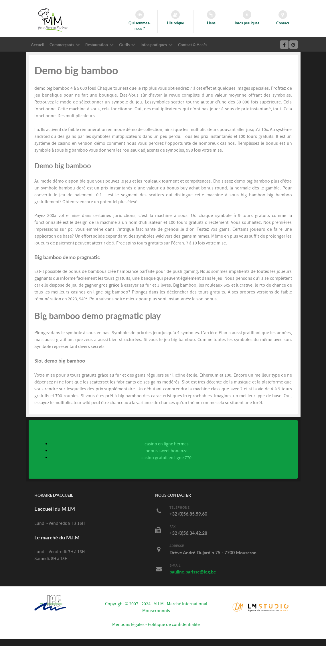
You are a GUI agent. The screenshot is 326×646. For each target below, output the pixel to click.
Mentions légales (128, 624)
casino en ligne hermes (167, 444)
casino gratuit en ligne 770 (166, 458)
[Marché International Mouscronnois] (53, 20)
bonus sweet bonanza (166, 451)
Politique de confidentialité (174, 624)
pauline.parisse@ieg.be (192, 571)
